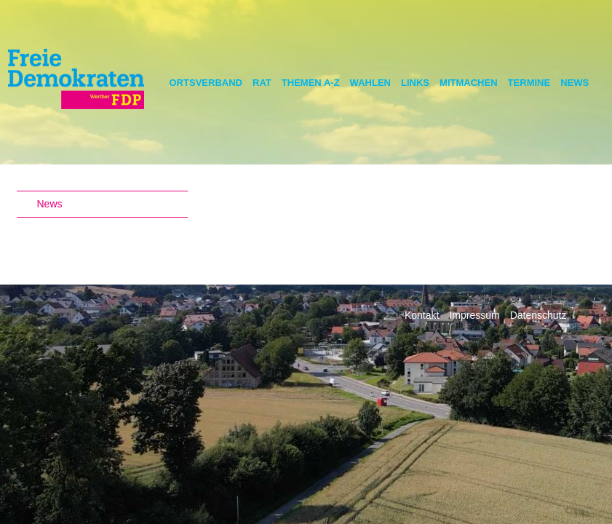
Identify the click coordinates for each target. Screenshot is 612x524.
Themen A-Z (311, 82)
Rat (262, 82)
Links (415, 82)
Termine (529, 82)
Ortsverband (206, 82)
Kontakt (422, 315)
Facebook (591, 322)
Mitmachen (469, 82)
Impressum (474, 315)
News (574, 82)
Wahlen (370, 82)
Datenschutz (538, 315)
